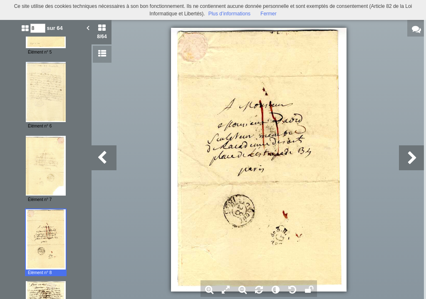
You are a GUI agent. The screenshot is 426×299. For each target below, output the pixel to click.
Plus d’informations (229, 14)
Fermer (268, 14)
